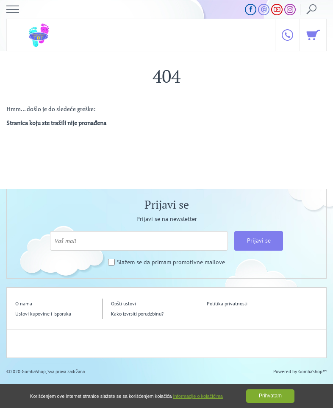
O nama (23, 303)
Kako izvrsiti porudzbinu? (137, 313)
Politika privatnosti (227, 303)
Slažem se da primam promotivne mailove (171, 262)
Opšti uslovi (123, 303)
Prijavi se (259, 240)
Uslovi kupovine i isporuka (43, 313)
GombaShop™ (312, 371)
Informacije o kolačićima (198, 396)
